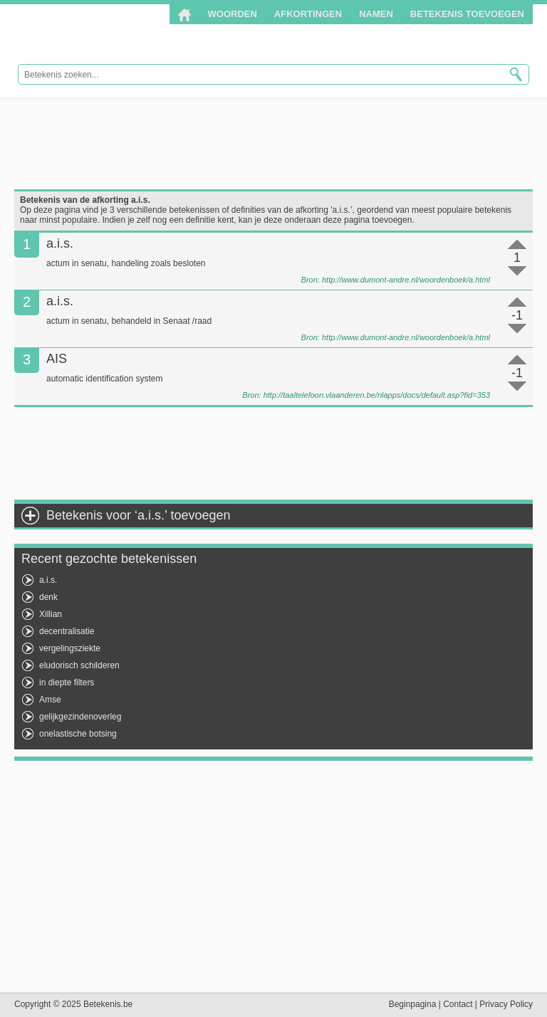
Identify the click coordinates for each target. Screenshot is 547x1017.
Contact (457, 1004)
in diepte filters (66, 682)
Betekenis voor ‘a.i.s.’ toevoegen (138, 515)
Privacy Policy (506, 1004)
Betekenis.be (108, 35)
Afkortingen (308, 14)
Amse (50, 700)
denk (48, 597)
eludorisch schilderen (79, 665)
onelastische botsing (78, 734)
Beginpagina (413, 1004)
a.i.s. (48, 580)
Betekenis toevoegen (467, 14)
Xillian (50, 614)
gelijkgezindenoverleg (80, 717)
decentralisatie (66, 631)
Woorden (232, 14)
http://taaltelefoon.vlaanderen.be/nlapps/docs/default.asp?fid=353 (377, 395)
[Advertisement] (273, 143)
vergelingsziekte (69, 648)
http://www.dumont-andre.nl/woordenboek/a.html (406, 279)
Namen (376, 14)
